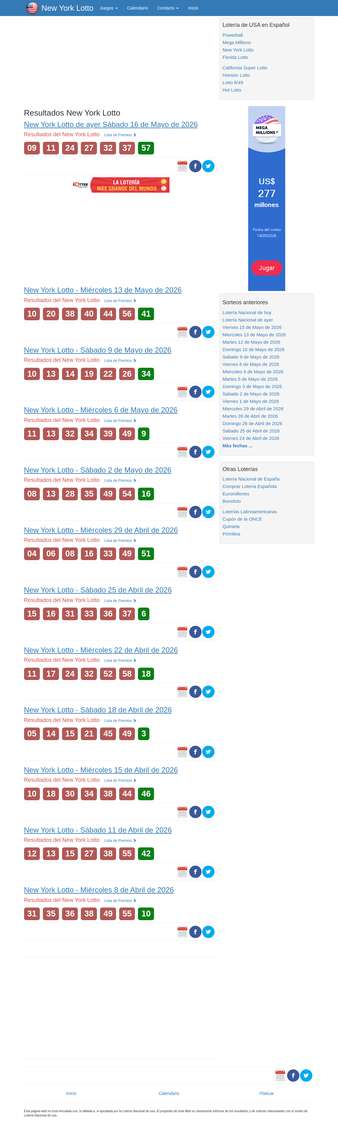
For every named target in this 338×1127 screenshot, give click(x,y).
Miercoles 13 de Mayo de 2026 (254, 334)
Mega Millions (237, 42)
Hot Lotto (232, 89)
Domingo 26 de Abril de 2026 (252, 423)
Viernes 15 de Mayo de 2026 (252, 327)
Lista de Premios (120, 135)
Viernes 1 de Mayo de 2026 (251, 401)
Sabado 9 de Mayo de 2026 (251, 356)
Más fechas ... (238, 445)
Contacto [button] (168, 8)
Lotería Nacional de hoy (247, 312)
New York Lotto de (111, 124)
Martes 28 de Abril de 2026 (250, 416)
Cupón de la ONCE (242, 519)
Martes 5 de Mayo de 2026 (250, 379)
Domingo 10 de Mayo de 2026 (254, 349)
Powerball (233, 35)
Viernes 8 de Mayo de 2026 (251, 364)
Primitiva (231, 533)
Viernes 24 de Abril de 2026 (251, 438)
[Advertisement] (120, 61)
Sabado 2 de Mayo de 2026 (251, 393)
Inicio (193, 8)
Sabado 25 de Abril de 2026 (251, 430)
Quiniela (231, 526)
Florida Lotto (235, 57)
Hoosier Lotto (236, 75)
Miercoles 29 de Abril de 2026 (253, 408)
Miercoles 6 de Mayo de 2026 (253, 371)
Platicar (267, 1093)
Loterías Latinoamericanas (250, 511)
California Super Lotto (245, 67)
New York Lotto (68, 8)
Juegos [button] (109, 8)
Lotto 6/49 (233, 82)
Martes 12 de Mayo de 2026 (251, 342)
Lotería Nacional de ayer (248, 319)
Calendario (137, 8)
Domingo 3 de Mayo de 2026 (252, 386)
